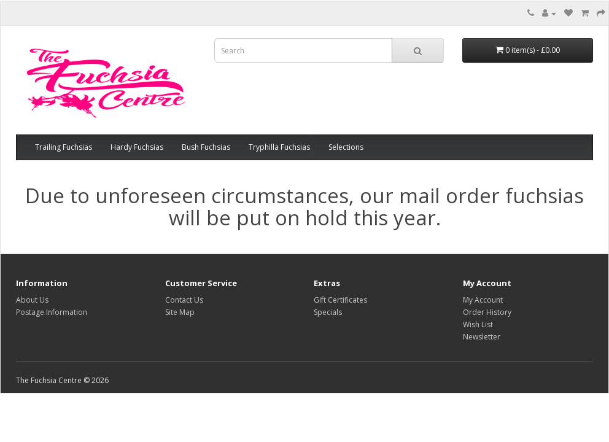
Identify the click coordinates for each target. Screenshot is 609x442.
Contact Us (184, 300)
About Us (32, 300)
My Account (483, 300)
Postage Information (51, 312)
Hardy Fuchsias (137, 147)
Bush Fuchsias (206, 147)
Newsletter (481, 337)
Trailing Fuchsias (63, 147)
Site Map (180, 312)
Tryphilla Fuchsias (279, 147)
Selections (345, 147)
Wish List (478, 324)
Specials (328, 312)
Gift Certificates (340, 300)
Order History (487, 312)
